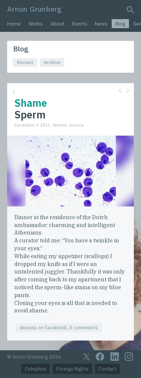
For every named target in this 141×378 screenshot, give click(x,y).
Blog (120, 24)
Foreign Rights (72, 369)
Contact (107, 369)
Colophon (35, 369)
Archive (52, 62)
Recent (25, 62)
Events (79, 24)
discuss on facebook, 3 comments (59, 327)
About (57, 24)
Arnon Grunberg (34, 8)
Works (36, 24)
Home (14, 24)
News (101, 24)
